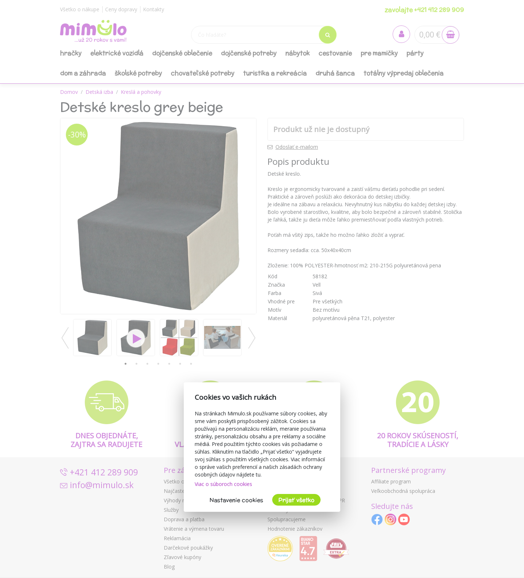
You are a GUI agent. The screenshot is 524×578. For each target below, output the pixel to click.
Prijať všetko (296, 500)
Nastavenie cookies (236, 500)
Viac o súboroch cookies (223, 484)
